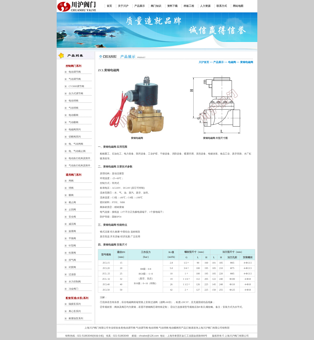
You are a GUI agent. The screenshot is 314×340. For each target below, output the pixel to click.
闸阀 (71, 180)
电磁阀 (232, 62)
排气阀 (72, 260)
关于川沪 (123, 5)
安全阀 (72, 216)
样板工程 (189, 5)
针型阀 (72, 245)
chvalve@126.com (149, 335)
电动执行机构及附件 (79, 158)
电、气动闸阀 (76, 143)
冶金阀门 (73, 288)
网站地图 (238, 5)
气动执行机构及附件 (79, 165)
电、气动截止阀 (77, 151)
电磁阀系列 (75, 129)
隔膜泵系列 (75, 304)
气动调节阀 (75, 79)
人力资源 (205, 5)
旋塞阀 (72, 231)
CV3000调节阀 (76, 86)
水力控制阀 (75, 281)
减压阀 (72, 224)
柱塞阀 (72, 252)
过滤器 (72, 274)
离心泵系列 (75, 311)
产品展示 (139, 5)
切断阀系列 (75, 136)
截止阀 (72, 202)
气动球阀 (73, 107)
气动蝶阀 (73, 122)
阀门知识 (156, 5)
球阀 (71, 188)
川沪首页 (204, 62)
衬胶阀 (72, 267)
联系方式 (221, 5)
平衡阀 (72, 238)
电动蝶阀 (73, 115)
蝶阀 (71, 195)
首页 (109, 5)
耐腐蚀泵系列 (76, 318)
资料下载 (172, 5)
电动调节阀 (75, 71)
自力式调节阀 (76, 93)
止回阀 (72, 209)
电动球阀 (73, 100)
